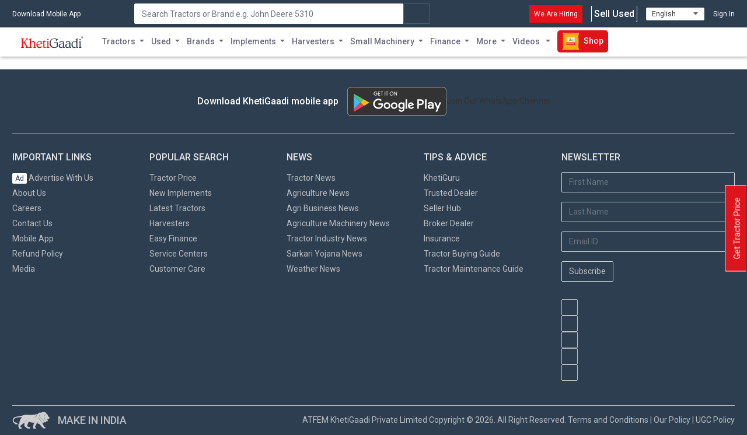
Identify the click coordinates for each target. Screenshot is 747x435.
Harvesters (169, 223)
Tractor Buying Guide (462, 253)
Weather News (313, 268)
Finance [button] (445, 41)
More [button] (486, 41)
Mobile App (33, 238)
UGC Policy (715, 420)
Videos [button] (527, 41)
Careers (26, 208)
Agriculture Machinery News (338, 223)
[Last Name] (648, 212)
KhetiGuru (442, 178)
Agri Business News (323, 208)
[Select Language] (675, 14)
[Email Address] (648, 241)
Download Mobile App (46, 14)
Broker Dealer (449, 223)
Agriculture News (318, 193)
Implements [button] (253, 41)
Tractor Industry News (327, 238)
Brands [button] (201, 41)
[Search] (268, 13)
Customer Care (177, 268)
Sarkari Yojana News (324, 253)
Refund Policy (37, 253)
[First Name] (648, 182)
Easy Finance (173, 238)
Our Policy (672, 420)
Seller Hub (442, 208)
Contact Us (32, 223)
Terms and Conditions (608, 420)
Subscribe (587, 271)
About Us (29, 193)
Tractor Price (173, 178)
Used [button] (161, 41)
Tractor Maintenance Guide (473, 268)
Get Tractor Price (737, 228)
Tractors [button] (118, 41)
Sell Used (614, 14)
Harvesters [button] (313, 41)
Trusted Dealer (451, 193)
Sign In (724, 14)
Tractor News (311, 178)
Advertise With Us (52, 178)
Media (23, 268)
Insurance (442, 238)
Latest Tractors (177, 208)
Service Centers (178, 253)
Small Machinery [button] (382, 41)
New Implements (180, 193)
